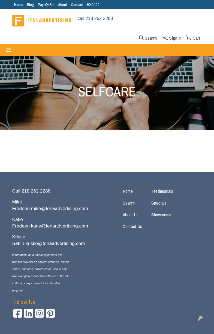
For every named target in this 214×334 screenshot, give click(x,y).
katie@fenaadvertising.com (59, 226)
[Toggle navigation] (8, 50)
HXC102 (93, 4)
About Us (130, 214)
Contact (77, 4)
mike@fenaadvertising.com (59, 208)
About (62, 4)
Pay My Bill (46, 4)
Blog (30, 4)
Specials (158, 203)
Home (18, 4)
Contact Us (132, 226)
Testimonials (162, 191)
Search (129, 203)
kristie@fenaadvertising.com (55, 243)
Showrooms (161, 214)
